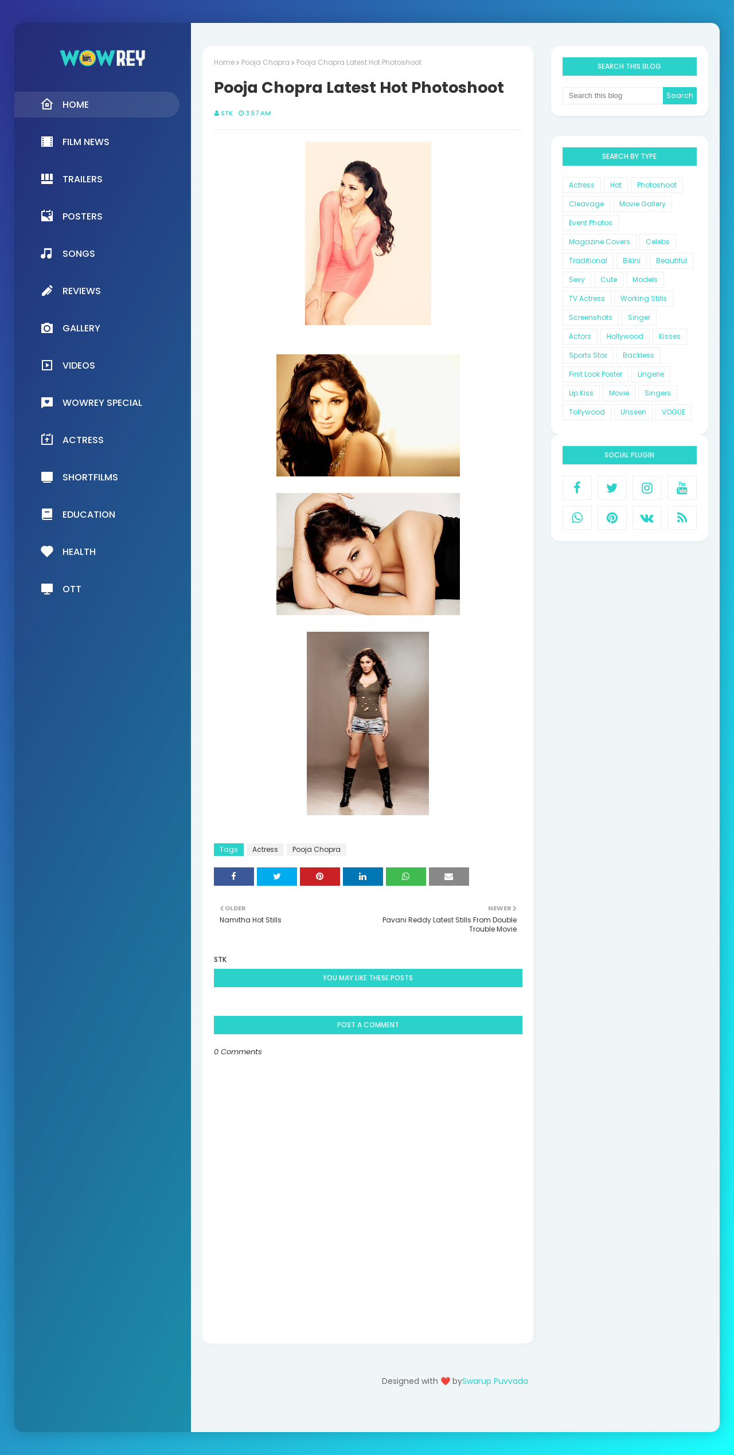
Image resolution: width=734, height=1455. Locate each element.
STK (227, 113)
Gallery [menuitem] (70, 328)
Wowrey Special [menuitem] (91, 402)
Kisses (670, 336)
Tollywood (587, 412)
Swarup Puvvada (495, 1381)
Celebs (658, 242)
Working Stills (643, 298)
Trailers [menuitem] (71, 179)
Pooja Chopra (265, 62)
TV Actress (587, 298)
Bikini (632, 260)
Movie (619, 393)
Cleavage (586, 204)
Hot (616, 185)
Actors (580, 336)
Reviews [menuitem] (70, 291)
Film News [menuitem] (75, 141)
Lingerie (651, 374)
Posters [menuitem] (71, 216)
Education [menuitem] (77, 514)
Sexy (577, 279)
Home (224, 62)
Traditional (588, 260)
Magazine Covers (599, 242)
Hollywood (625, 336)
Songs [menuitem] (67, 253)
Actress (265, 849)
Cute (608, 279)
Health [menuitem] (68, 551)
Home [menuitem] (64, 104)
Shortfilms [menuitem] (79, 477)
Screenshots (590, 317)
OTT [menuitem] (60, 589)
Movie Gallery (642, 204)
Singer (639, 317)
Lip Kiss (581, 393)
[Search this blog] (613, 95)
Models (645, 279)
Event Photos (590, 223)
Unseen (633, 412)
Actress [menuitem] (72, 440)
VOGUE (673, 412)
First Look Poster (595, 374)
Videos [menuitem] (67, 365)
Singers (658, 393)
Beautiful (671, 260)
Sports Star (588, 355)
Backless (638, 355)
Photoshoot (657, 185)
